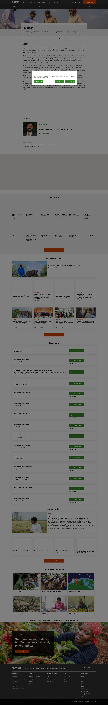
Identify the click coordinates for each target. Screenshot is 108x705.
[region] (54, 78)
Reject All (59, 81)
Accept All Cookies (70, 81)
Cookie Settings (38, 81)
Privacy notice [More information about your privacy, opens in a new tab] (45, 77)
